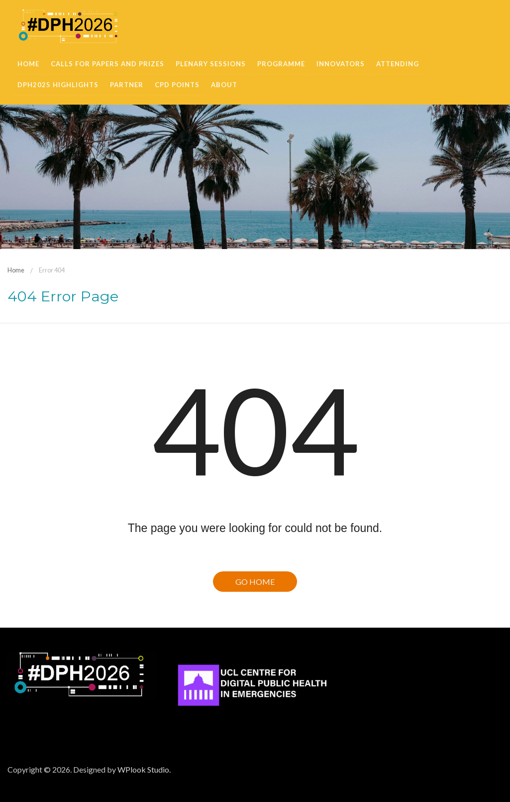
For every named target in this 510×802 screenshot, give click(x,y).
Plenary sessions (211, 64)
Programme (281, 64)
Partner (126, 85)
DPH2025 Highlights (58, 85)
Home (28, 64)
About (224, 85)
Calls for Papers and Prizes (107, 64)
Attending (397, 64)
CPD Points (177, 85)
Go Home (255, 581)
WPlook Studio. (144, 769)
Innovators (340, 64)
